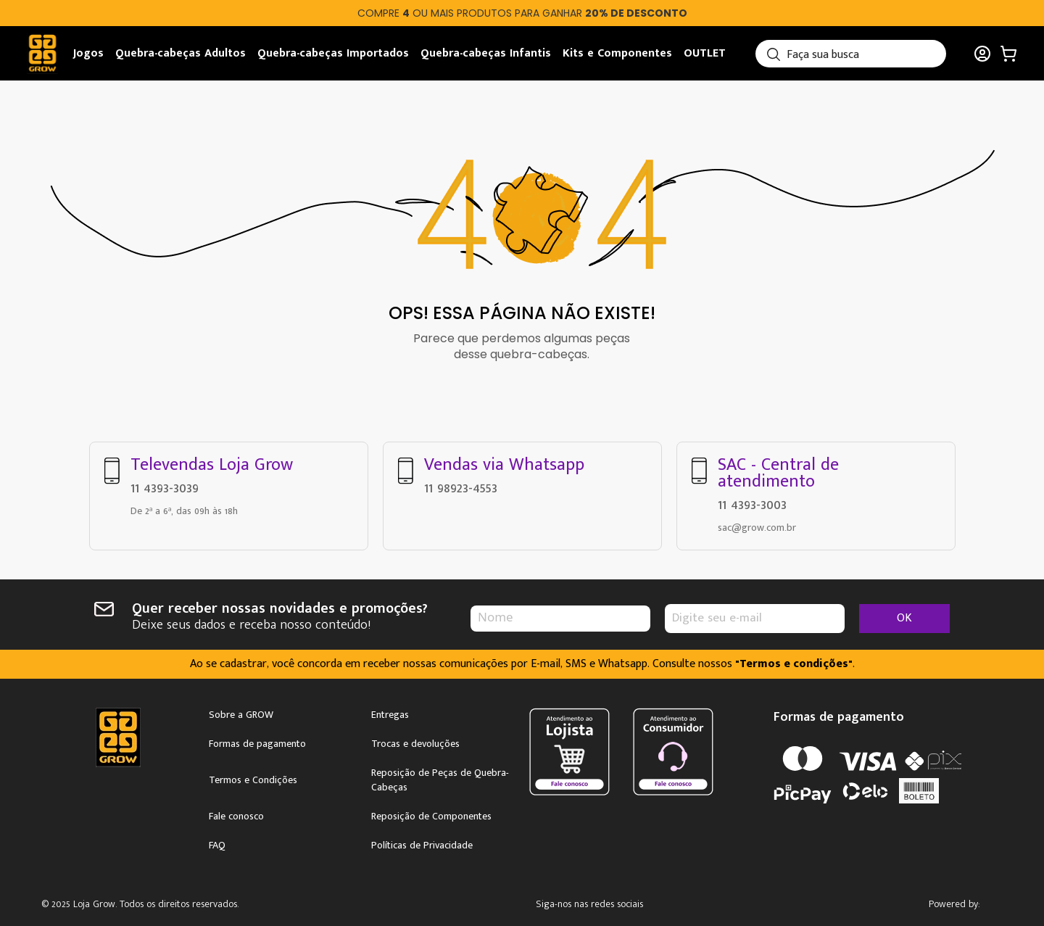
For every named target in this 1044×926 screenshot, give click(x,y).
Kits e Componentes (617, 53)
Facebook (645, 902)
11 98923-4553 (460, 485)
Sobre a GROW (241, 712)
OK (904, 615)
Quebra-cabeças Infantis (485, 53)
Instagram (603, 902)
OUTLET (705, 53)
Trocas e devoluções (415, 741)
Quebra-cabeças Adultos (180, 53)
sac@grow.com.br (757, 524)
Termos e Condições (253, 777)
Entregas (390, 712)
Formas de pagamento (257, 741)
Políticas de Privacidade (422, 842)
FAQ (217, 842)
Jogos (88, 53)
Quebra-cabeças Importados (333, 53)
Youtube (686, 902)
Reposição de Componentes (431, 813)
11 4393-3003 (752, 501)
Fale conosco (236, 813)
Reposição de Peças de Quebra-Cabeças (440, 777)
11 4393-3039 (164, 485)
